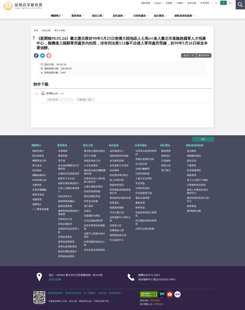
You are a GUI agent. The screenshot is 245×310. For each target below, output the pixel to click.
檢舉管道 (140, 207)
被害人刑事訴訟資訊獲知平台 (197, 191)
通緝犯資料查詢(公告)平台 (198, 199)
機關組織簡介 (39, 175)
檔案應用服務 (117, 207)
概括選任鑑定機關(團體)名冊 (95, 172)
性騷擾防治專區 (92, 215)
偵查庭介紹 (115, 225)
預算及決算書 (91, 201)
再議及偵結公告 (92, 160)
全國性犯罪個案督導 (68, 173)
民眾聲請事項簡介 (119, 175)
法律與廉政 (139, 15)
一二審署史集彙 (40, 209)
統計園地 (159, 15)
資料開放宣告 (115, 293)
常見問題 (140, 183)
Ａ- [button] (216, 3)
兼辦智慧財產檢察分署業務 (68, 212)
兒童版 (169, 3)
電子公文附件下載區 (197, 179)
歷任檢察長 (38, 155)
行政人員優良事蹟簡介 (68, 190)
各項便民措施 (117, 160)
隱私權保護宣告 (56, 293)
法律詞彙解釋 (142, 168)
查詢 (240, 4)
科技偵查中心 (65, 196)
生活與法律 (141, 163)
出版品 (87, 210)
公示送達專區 (91, 165)
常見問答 (204, 3)
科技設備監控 (65, 223)
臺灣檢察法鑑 (194, 210)
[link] (36, 56)
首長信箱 (102, 293)
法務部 (180, 3)
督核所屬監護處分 (67, 251)
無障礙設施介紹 (118, 235)
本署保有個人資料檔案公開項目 (94, 180)
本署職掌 (63, 150)
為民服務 (118, 15)
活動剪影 (37, 184)
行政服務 (166, 160)
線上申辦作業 (117, 179)
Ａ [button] (223, 3)
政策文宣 (191, 160)
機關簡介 (56, 15)
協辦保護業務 (65, 205)
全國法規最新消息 (144, 159)
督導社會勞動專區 (67, 246)
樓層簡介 (37, 204)
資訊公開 (97, 15)
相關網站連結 (194, 155)
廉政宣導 (140, 202)
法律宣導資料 (142, 188)
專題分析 (166, 165)
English (158, 3)
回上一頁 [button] (190, 55)
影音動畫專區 (194, 170)
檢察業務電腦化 (66, 201)
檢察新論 (191, 205)
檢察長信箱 (38, 194)
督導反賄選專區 (66, 241)
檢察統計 (166, 155)
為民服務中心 (117, 150)
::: (2, 2)
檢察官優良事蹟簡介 (68, 183)
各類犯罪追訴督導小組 (68, 230)
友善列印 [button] (205, 55)
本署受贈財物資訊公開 (94, 243)
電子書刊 (166, 170)
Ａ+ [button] (230, 3)
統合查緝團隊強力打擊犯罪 (68, 167)
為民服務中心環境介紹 (120, 219)
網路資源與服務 (183, 15)
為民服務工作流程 (119, 165)
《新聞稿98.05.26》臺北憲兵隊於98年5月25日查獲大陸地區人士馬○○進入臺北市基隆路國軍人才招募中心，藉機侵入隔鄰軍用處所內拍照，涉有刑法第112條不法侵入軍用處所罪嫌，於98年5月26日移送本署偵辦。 (122, 43)
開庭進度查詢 (117, 184)
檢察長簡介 (38, 150)
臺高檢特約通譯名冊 (120, 197)
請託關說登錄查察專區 (146, 222)
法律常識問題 (142, 173)
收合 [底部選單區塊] (203, 139)
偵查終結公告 (65, 218)
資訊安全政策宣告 (73, 293)
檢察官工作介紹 (66, 178)
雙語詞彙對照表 (92, 196)
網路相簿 (191, 175)
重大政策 (37, 165)
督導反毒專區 (65, 236)
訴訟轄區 (37, 170)
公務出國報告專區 (93, 186)
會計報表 (88, 205)
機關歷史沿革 (39, 160)
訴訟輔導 (114, 170)
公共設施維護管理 (93, 220)
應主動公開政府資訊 (94, 150)
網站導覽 (145, 3)
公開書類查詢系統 (196, 184)
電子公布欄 (60, 30)
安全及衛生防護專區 (94, 249)
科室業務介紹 (39, 179)
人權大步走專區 (143, 178)
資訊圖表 (191, 150)
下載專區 (191, 165)
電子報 (61, 160)
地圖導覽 (37, 199)
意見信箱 (192, 3)
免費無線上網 (117, 230)
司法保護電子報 (143, 192)
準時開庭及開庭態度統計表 (120, 191)
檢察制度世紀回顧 (119, 155)
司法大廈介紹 (117, 212)
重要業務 (76, 15)
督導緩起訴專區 (66, 256)
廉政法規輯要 (142, 197)
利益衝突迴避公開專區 (146, 214)
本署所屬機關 (39, 189)
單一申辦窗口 (90, 293)
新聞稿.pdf (55, 93)
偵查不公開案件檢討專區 (94, 235)
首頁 (36, 30)
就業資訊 (114, 202)
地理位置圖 (55, 279)
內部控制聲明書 (92, 191)
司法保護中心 (117, 239)
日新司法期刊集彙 (144, 228)
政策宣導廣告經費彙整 (94, 227)
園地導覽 (166, 150)
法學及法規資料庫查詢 (146, 152)
